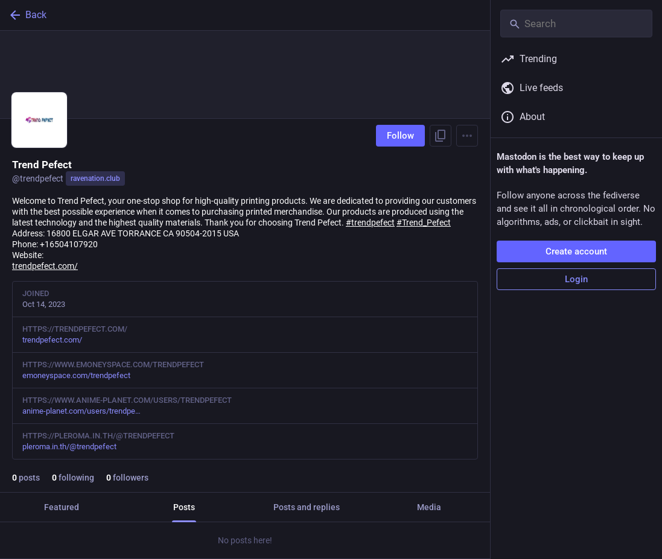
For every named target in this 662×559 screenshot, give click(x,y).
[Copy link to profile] (440, 136)
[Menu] (467, 136)
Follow (400, 135)
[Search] (576, 23)
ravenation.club (95, 178)
